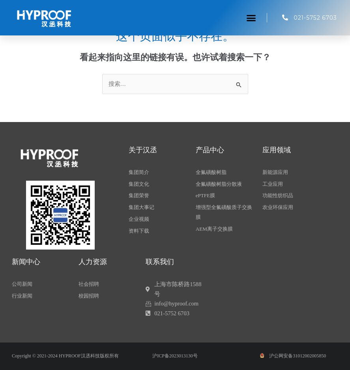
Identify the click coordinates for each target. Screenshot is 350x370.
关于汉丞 (143, 150)
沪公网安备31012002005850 (297, 356)
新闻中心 (26, 262)
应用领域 (276, 150)
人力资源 (93, 262)
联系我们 (160, 262)
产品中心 (210, 150)
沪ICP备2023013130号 (175, 356)
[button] (251, 17)
